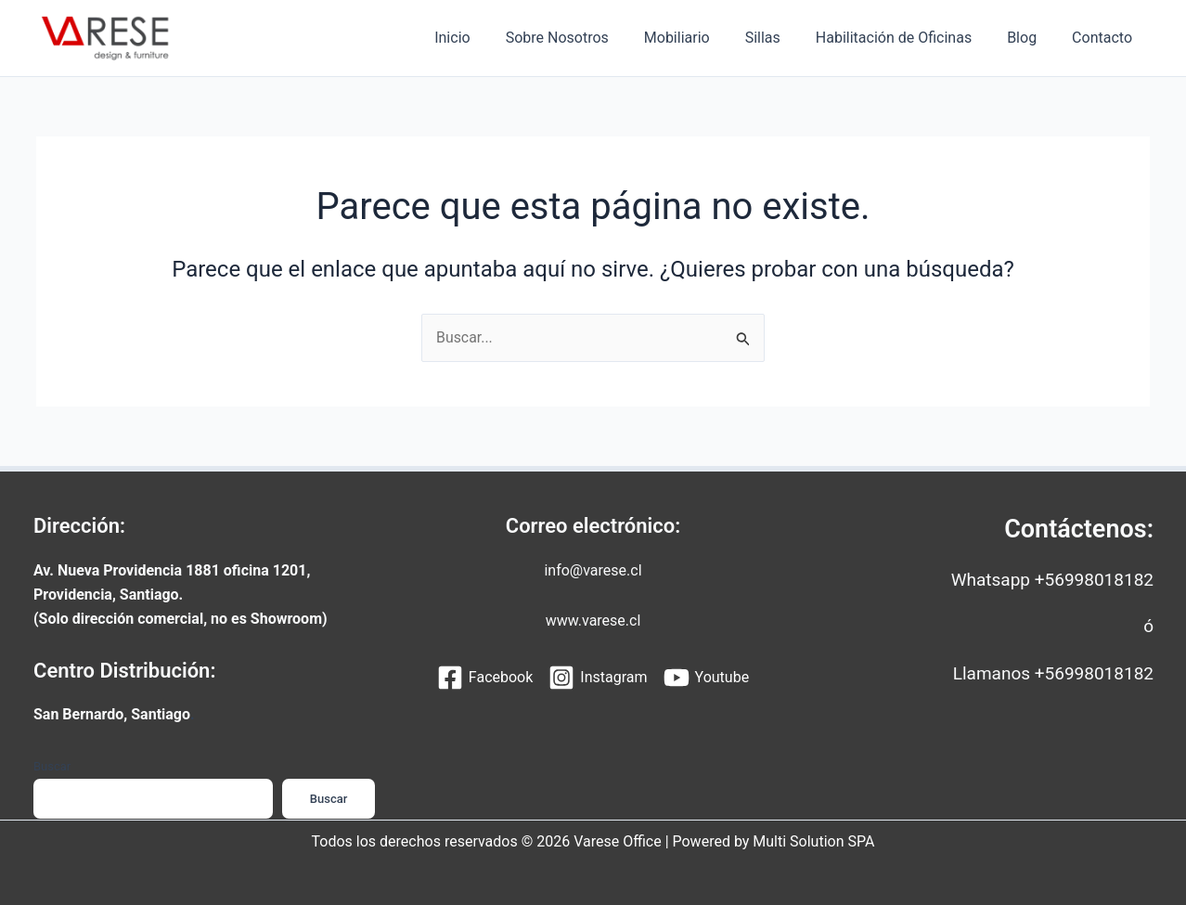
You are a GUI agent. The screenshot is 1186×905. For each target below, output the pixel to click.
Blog (1030, 37)
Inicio (488, 37)
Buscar (52, 766)
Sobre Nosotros (587, 37)
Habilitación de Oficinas (908, 37)
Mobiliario (702, 37)
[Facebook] (485, 678)
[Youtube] (706, 678)
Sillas (782, 37)
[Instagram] (597, 678)
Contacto (1105, 37)
